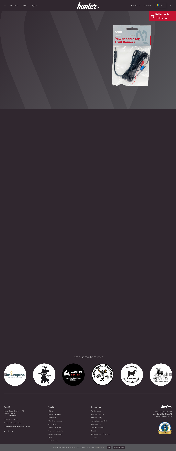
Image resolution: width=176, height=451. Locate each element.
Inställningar (99, 447)
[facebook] (4, 431)
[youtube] (12, 431)
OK (109, 447)
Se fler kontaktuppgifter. (12, 423)
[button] (171, 5)
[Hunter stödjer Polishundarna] (165, 422)
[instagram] (8, 431)
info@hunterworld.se (11, 419)
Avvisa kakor (119, 447)
